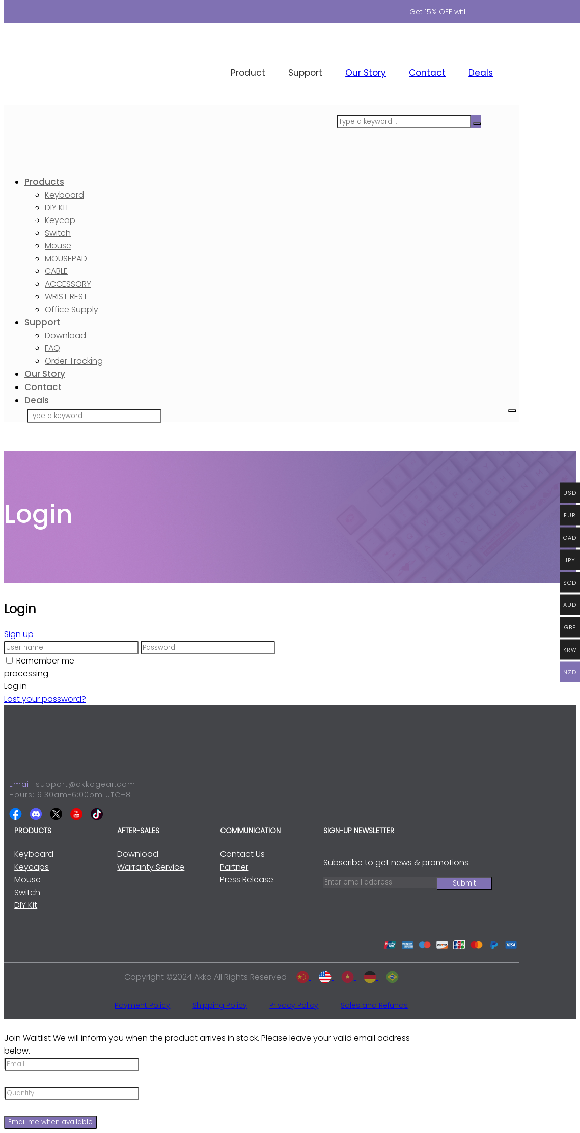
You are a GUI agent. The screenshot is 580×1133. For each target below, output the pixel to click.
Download (137, 854)
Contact (427, 73)
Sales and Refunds (374, 1005)
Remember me (45, 661)
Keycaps (31, 867)
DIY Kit (25, 905)
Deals (480, 73)
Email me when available (50, 1122)
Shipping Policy (219, 1005)
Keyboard (33, 854)
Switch (27, 892)
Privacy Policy (293, 1005)
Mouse (27, 880)
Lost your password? (45, 699)
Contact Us (242, 854)
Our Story (365, 73)
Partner (234, 867)
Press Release (246, 880)
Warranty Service (150, 867)
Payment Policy (142, 1005)
